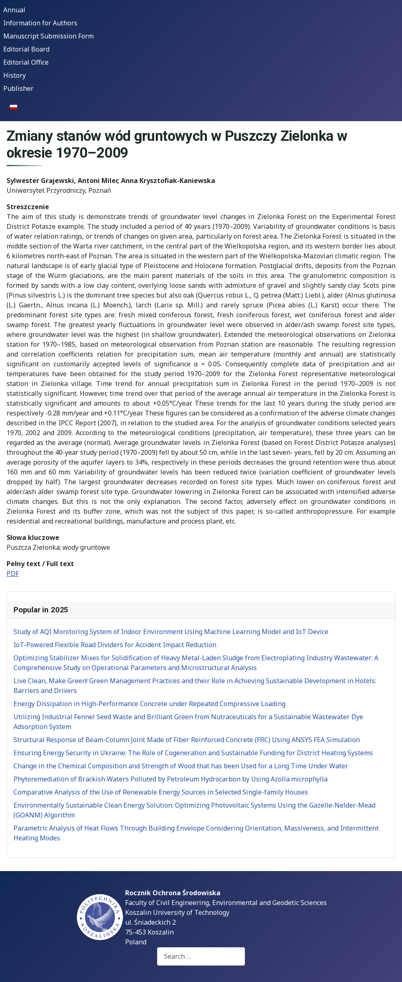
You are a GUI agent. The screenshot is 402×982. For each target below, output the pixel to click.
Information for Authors (40, 22)
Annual (14, 9)
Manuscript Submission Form (48, 36)
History (14, 75)
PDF (13, 573)
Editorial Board (26, 49)
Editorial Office (26, 62)
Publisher (18, 88)
